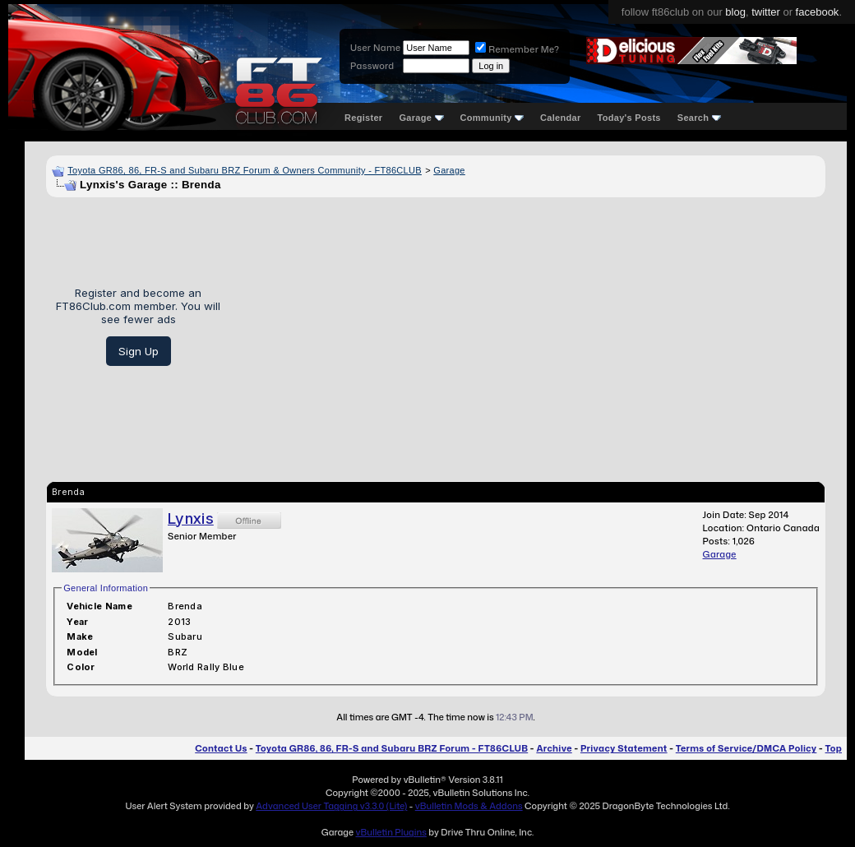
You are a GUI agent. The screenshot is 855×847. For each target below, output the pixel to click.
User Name (375, 47)
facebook (817, 12)
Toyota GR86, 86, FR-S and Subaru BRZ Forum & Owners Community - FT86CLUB (244, 170)
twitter (765, 12)
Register (363, 118)
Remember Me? (517, 49)
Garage (421, 118)
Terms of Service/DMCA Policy (746, 748)
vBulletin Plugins (390, 832)
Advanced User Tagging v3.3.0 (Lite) (331, 805)
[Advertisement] (529, 326)
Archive (553, 748)
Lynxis (191, 518)
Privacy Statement (624, 748)
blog (735, 12)
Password (372, 65)
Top (833, 748)
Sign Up (138, 351)
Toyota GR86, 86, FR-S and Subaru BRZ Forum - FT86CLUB (392, 748)
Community (492, 118)
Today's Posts (629, 118)
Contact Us (221, 748)
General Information (105, 588)
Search (699, 118)
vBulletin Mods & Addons (469, 805)
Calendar (560, 118)
